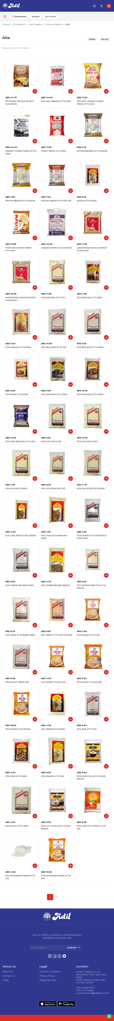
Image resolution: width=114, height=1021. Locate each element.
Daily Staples (35, 24)
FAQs (6, 980)
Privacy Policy (47, 976)
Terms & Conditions (50, 971)
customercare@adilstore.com (92, 993)
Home (6, 24)
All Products (19, 24)
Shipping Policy (48, 980)
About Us (8, 971)
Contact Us (9, 976)
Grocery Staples (53, 24)
